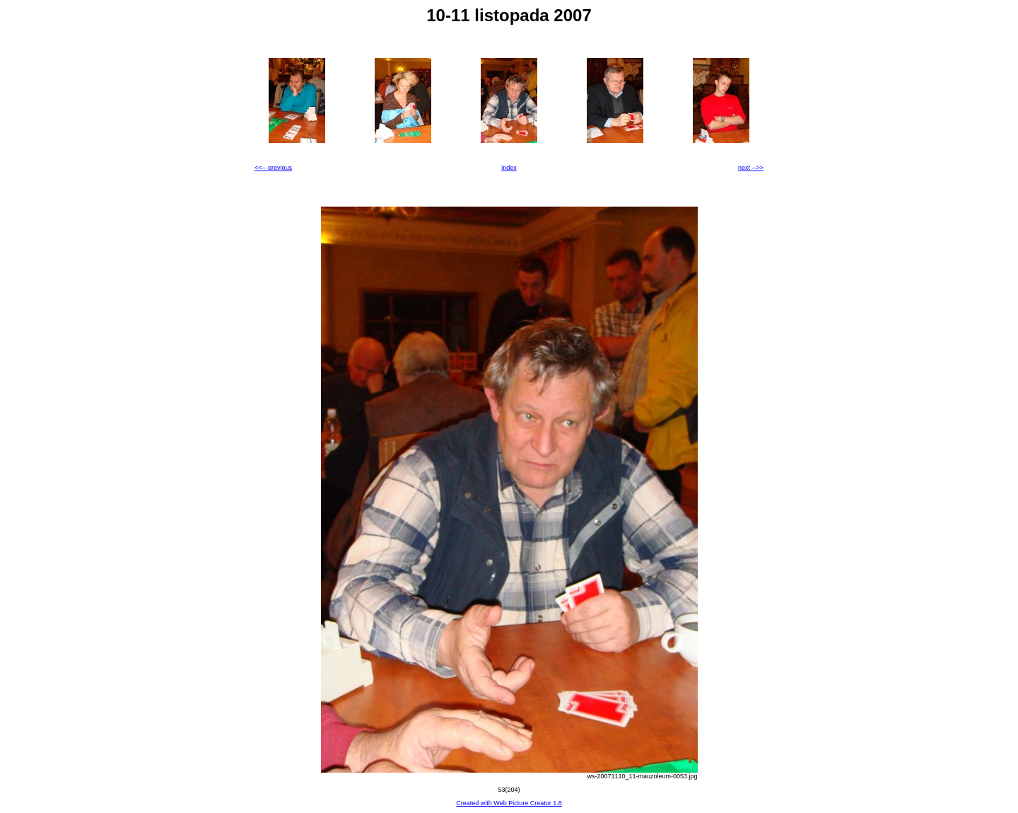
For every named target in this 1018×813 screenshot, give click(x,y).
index (509, 167)
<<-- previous (273, 167)
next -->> (751, 167)
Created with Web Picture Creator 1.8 (508, 803)
